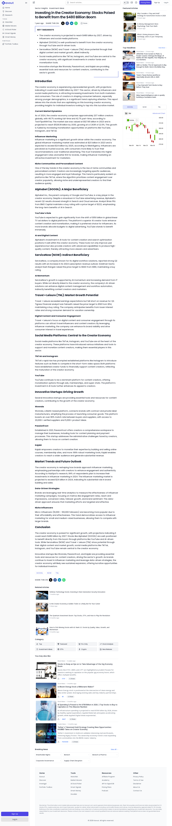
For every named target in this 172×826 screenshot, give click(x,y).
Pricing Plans (145, 2)
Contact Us (137, 791)
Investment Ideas (56, 8)
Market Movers (76, 780)
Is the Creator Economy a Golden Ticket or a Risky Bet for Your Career (74, 604)
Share (72, 679)
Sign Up (15, 814)
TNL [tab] (159, 107)
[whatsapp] (76, 23)
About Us (136, 787)
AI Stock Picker (76, 784)
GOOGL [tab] (130, 107)
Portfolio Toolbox (10, 44)
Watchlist (74, 777)
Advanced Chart (159, 113)
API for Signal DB (108, 784)
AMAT (64, 719)
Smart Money (76, 791)
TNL (57, 573)
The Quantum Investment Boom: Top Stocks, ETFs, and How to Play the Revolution (79, 615)
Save (84, 23)
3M (129, 113)
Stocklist (74, 794)
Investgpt (43, 784)
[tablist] (145, 107)
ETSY (63, 679)
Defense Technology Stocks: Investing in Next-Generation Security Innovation (77, 592)
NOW (49, 573)
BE (63, 697)
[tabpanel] (145, 129)
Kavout (42, 777)
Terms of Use (138, 780)
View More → (162, 48)
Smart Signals (76, 787)
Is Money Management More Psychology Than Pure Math (147, 25)
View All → (114, 749)
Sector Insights (41, 8)
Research (7, 15)
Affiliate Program (108, 777)
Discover (7, 11)
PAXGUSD (65, 742)
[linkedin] (71, 23)
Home (6, 8)
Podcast (105, 791)
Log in (14, 819)
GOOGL (39, 573)
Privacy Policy (138, 777)
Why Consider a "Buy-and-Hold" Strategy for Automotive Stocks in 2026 (151, 14)
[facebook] (67, 23)
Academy (105, 780)
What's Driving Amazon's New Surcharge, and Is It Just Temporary (150, 35)
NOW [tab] (145, 107)
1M (126, 113)
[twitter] (63, 23)
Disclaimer (137, 784)
